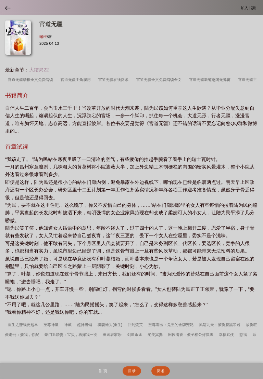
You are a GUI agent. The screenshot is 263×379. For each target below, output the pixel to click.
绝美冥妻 (155, 335)
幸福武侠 (226, 335)
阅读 (160, 371)
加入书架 (249, 8)
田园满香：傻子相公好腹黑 (190, 335)
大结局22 (39, 69)
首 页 (102, 371)
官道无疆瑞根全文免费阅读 (31, 80)
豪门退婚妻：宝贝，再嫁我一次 (71, 335)
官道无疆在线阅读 (114, 80)
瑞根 (43, 37)
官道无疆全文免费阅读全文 (160, 80)
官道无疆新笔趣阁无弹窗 (211, 80)
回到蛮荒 (135, 325)
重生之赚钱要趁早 (23, 325)
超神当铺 (84, 325)
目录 (132, 371)
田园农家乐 (112, 335)
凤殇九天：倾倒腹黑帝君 (219, 325)
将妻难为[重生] (110, 325)
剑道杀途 (134, 335)
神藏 (68, 325)
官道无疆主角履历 (77, 80)
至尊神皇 (51, 325)
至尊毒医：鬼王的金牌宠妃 (170, 325)
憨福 (243, 335)
